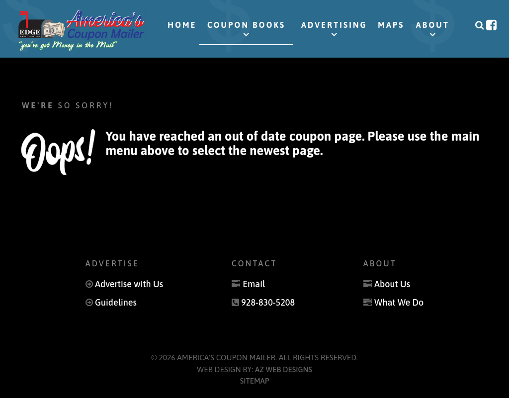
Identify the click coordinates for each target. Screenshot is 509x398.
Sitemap (254, 380)
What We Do (398, 302)
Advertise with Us (129, 284)
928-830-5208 (268, 302)
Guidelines (116, 302)
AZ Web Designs (283, 368)
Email (254, 284)
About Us (392, 284)
